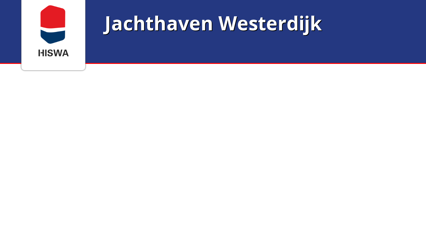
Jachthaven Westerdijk (213, 23)
